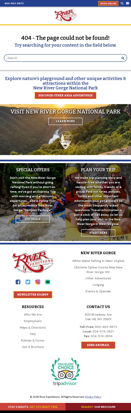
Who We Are (33, 314)
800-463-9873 (14, 3)
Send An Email (98, 345)
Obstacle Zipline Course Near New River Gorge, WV (98, 269)
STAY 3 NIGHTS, (32, 407)
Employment (33, 321)
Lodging (98, 285)
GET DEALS (33, 219)
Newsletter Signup (32, 294)
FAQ (33, 334)
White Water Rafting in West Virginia (98, 261)
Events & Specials (98, 291)
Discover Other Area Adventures (65, 95)
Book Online (108, 3)
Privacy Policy (93, 397)
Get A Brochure (33, 347)
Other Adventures (98, 278)
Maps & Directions (33, 327)
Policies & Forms (32, 340)
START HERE (98, 233)
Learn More (65, 121)
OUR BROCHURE (98, 407)
